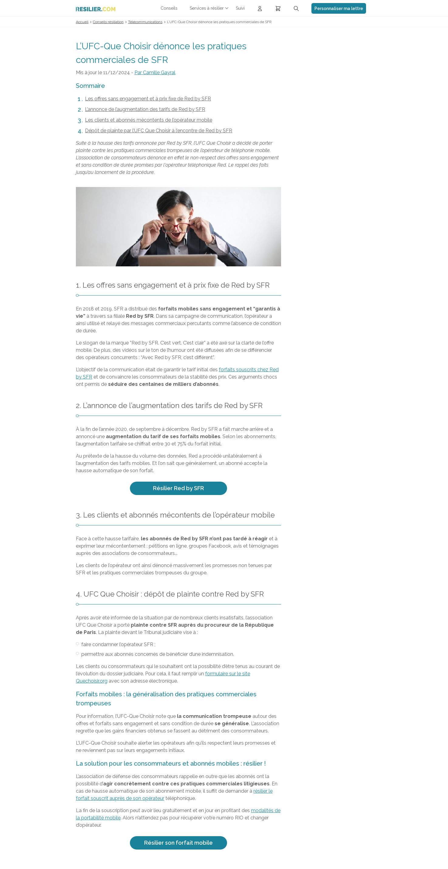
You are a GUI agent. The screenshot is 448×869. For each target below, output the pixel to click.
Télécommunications (145, 22)
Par (154, 72)
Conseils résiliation (108, 22)
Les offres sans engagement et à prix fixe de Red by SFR (148, 99)
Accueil (82, 22)
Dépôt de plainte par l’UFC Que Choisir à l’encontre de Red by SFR (158, 130)
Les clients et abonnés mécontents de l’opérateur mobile (148, 120)
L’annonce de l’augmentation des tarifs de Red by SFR (145, 109)
